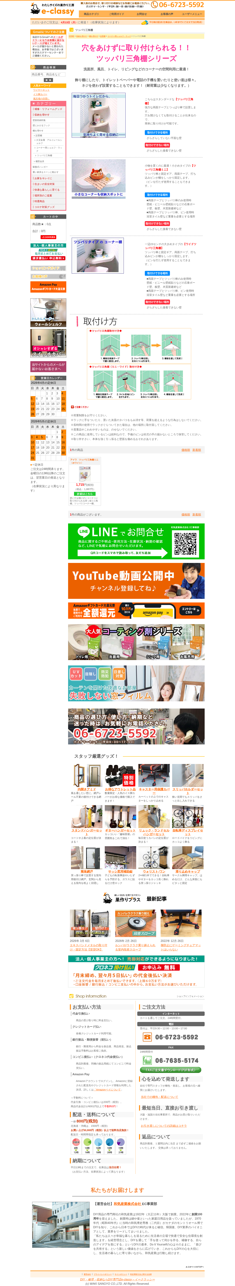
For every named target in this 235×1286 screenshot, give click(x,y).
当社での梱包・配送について (159, 1096)
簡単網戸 (87, 871)
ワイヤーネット (41, 90)
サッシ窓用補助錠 (120, 871)
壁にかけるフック (41, 125)
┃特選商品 (38, 201)
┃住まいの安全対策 (43, 184)
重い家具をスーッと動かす (46, 172)
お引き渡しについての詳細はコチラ (164, 1125)
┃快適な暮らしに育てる (46, 189)
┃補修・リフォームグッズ (47, 109)
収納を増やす (81, 36)
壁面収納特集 (39, 120)
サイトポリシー (121, 1274)
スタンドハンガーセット (87, 832)
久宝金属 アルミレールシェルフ (49, 142)
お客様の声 (167, 14)
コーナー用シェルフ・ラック (49, 149)
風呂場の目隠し (41, 98)
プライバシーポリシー (103, 1274)
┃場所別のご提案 (42, 195)
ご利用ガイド (116, 14)
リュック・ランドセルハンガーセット (154, 832)
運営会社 (87, 1274)
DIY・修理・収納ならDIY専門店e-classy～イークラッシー (117, 1279)
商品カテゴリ (91, 14)
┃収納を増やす (41, 114)
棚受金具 (40, 161)
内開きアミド (87, 789)
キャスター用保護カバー (154, 791)
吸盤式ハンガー (40, 167)
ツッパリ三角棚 (44, 155)
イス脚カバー (40, 94)
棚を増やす (38, 130)
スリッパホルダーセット (187, 791)
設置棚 (39, 135)
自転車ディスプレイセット (187, 832)
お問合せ (142, 14)
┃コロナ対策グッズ (43, 207)
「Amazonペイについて (107, 1089)
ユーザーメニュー (192, 14)
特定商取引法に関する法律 (141, 1274)
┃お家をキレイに (42, 178)
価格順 (185, 449)
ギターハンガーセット (120, 830)
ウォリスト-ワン (154, 871)
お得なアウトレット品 (120, 789)
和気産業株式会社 (128, 1204)
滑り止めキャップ (188, 871)
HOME (71, 36)
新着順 (196, 449)
